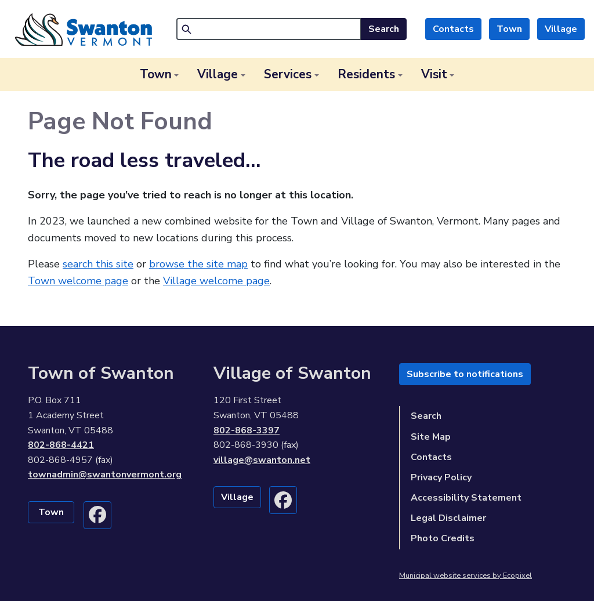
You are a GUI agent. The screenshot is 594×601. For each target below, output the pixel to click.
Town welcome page (78, 281)
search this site (98, 264)
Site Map (431, 436)
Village (561, 29)
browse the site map (198, 264)
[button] (160, 74)
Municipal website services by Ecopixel (465, 575)
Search (383, 29)
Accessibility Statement (466, 497)
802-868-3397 (246, 430)
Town (509, 29)
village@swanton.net (261, 460)
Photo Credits (443, 538)
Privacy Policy (441, 477)
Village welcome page (216, 281)
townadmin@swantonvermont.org (105, 474)
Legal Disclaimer (448, 518)
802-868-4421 (61, 445)
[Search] (268, 29)
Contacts (453, 29)
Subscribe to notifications (465, 374)
